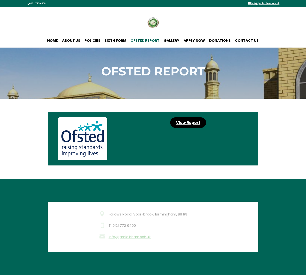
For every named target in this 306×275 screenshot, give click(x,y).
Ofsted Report (145, 41)
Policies (92, 41)
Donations (220, 41)
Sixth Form (115, 41)
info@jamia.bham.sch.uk (130, 237)
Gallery (171, 41)
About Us (71, 41)
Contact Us (247, 41)
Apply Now (194, 41)
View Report (188, 122)
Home (52, 41)
